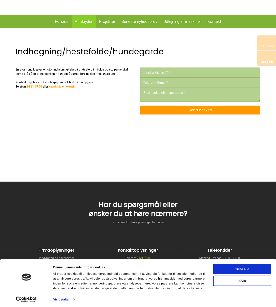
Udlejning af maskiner (182, 21)
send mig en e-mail (61, 86)
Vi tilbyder (84, 21)
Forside (62, 21)
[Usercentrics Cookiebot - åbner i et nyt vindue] (26, 299)
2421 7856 (143, 258)
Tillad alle (242, 268)
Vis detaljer (61, 299)
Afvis (242, 280)
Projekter (107, 21)
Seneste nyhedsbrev (139, 21)
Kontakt (214, 21)
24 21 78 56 (34, 86)
